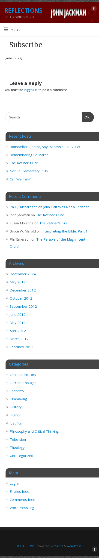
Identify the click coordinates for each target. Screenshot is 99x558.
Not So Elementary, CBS (29, 171)
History (16, 407)
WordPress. (74, 546)
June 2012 (18, 314)
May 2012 (18, 322)
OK (86, 116)
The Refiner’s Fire (24, 163)
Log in (14, 483)
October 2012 (21, 298)
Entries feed (19, 491)
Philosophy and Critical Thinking (34, 431)
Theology (17, 447)
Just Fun (16, 423)
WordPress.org (22, 507)
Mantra (58, 546)
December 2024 (23, 274)
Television (18, 439)
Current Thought (23, 382)
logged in (31, 90)
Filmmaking (18, 399)
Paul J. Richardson (23, 207)
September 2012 (23, 306)
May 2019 (18, 282)
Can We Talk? (20, 179)
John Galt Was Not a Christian (66, 207)
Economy (17, 390)
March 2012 (19, 338)
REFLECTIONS (23, 10)
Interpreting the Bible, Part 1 (65, 231)
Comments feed (22, 499)
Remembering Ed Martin (29, 154)
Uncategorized (21, 455)
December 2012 (23, 290)
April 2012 (18, 330)
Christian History (23, 374)
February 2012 (21, 346)
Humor (15, 415)
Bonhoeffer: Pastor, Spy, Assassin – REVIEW (45, 146)
